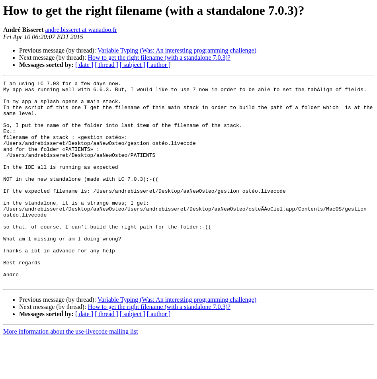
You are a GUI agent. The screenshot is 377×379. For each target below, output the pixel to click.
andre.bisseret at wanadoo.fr (81, 29)
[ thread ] (106, 64)
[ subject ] (132, 64)
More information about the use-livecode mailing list (70, 372)
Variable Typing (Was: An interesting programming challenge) (177, 50)
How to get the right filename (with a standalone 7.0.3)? (159, 57)
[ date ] (84, 64)
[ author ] (159, 64)
